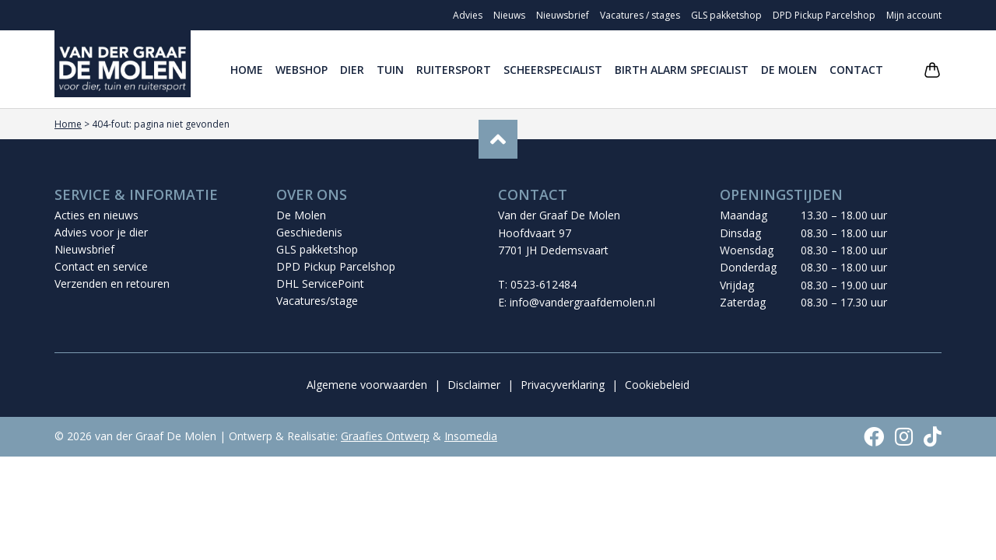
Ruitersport (453, 69)
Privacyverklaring (563, 384)
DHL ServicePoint (320, 283)
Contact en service (101, 266)
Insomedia (470, 436)
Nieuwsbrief (562, 15)
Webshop (301, 69)
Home (246, 69)
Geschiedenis (309, 232)
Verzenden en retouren (112, 283)
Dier (352, 69)
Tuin (390, 69)
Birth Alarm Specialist (682, 69)
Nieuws (509, 15)
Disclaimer (473, 384)
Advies (467, 15)
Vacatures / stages (640, 15)
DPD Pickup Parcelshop (824, 15)
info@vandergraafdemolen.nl (582, 302)
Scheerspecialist (552, 69)
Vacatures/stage (317, 300)
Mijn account (914, 15)
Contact (856, 69)
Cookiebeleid (657, 384)
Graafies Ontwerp (385, 436)
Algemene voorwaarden (367, 384)
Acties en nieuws (96, 215)
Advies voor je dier (101, 232)
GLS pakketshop (726, 15)
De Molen (789, 69)
